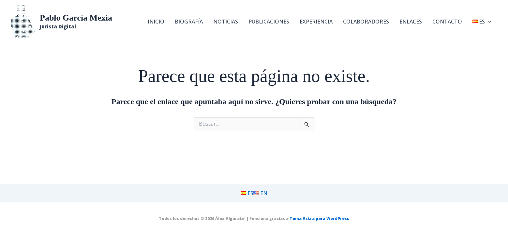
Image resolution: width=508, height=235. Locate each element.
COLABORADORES (366, 21)
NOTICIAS (225, 21)
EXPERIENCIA (316, 21)
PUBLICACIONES (268, 21)
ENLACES (410, 21)
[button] (488, 21)
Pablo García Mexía (76, 18)
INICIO (156, 21)
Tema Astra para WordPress (319, 218)
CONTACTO (447, 21)
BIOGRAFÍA (189, 21)
